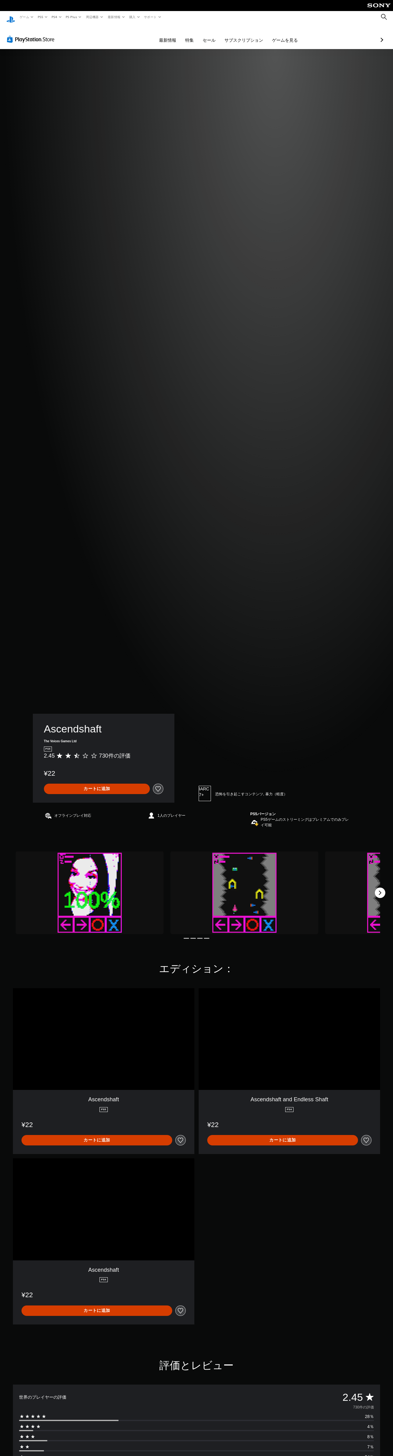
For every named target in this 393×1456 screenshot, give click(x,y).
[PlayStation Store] (32, 33)
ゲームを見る (252, 34)
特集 (157, 34)
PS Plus (71, 17)
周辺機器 (92, 17)
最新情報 (113, 17)
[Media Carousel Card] (90, 886)
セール (176, 34)
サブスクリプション (211, 34)
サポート (150, 17)
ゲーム (24, 17)
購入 (132, 17)
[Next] (380, 887)
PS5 (40, 17)
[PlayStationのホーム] (11, 17)
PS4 (55, 17)
